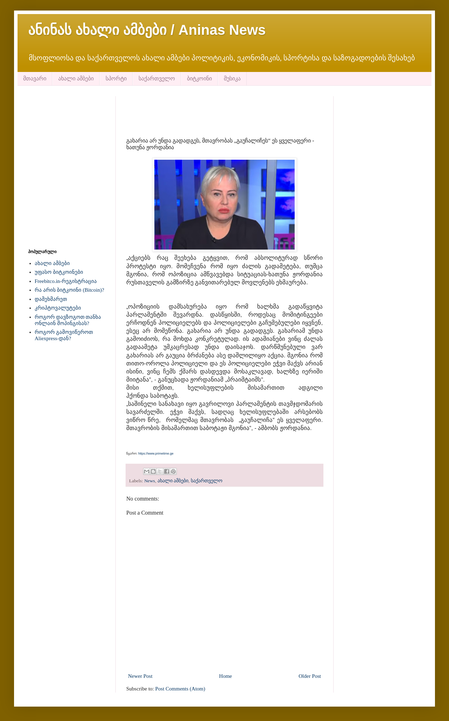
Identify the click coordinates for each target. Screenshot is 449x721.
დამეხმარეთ (51, 299)
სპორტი (116, 78)
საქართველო (157, 78)
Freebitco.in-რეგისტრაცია (66, 281)
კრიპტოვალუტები (58, 308)
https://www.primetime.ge (156, 453)
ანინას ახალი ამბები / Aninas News (147, 30)
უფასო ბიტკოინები (59, 272)
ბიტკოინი (199, 78)
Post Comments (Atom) (180, 689)
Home (225, 676)
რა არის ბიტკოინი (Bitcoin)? (69, 290)
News (149, 480)
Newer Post (140, 676)
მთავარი (34, 78)
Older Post (310, 676)
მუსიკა (232, 78)
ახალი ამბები (76, 78)
